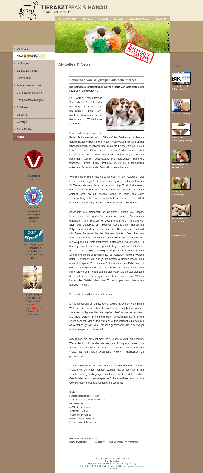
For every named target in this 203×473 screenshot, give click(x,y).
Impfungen (23, 63)
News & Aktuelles (27, 56)
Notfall (21, 136)
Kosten (118, 18)
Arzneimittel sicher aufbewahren (181, 218)
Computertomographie (29, 92)
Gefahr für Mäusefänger (181, 191)
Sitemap (161, 18)
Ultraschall (23, 114)
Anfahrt (103, 18)
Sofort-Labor (24, 78)
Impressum (111, 468)
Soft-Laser (22, 107)
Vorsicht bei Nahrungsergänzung (182, 137)
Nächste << (100, 441)
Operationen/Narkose (29, 85)
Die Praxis (22, 48)
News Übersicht (115, 441)
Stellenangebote (139, 18)
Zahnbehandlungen (27, 70)
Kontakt (88, 18)
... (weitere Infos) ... (179, 235)
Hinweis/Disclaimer (79, 441)
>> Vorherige (131, 441)
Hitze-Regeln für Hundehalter (181, 164)
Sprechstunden (67, 18)
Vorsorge (22, 122)
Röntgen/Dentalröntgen (30, 100)
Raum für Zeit (24, 129)
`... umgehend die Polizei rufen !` (181, 86)
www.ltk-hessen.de (87, 422)
